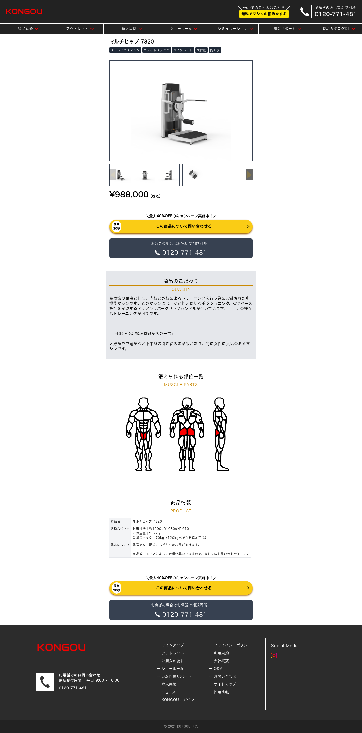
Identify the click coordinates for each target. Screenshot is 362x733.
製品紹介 (25, 28)
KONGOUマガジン (178, 700)
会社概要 (221, 661)
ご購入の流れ (173, 661)
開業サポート (284, 28)
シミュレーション (233, 28)
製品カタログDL (336, 28)
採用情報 (221, 692)
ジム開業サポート (177, 676)
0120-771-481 (73, 688)
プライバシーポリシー (232, 645)
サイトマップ (225, 684)
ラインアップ (173, 645)
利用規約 (221, 653)
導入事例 (129, 28)
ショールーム (181, 28)
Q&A (218, 668)
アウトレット (77, 28)
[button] (249, 174)
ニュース (169, 692)
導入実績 (169, 684)
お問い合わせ (225, 676)
